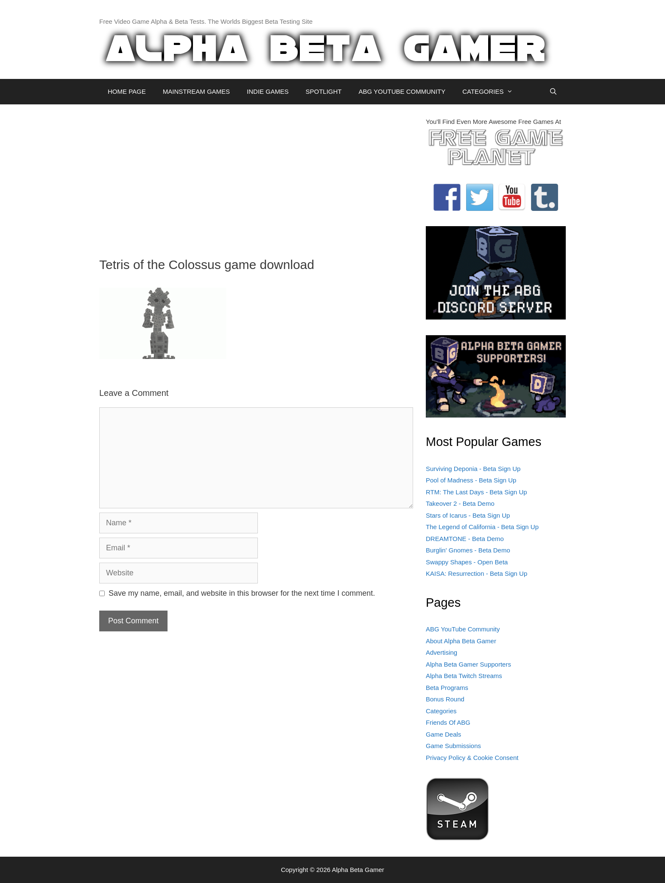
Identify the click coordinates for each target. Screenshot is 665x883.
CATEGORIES (491, 91)
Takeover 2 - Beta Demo (460, 503)
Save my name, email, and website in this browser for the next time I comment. (242, 593)
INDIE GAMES (267, 91)
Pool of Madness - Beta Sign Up (471, 480)
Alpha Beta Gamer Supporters (468, 664)
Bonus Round (445, 699)
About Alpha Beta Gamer (461, 641)
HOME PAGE (127, 91)
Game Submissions (453, 745)
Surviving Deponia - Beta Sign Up (473, 468)
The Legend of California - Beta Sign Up (482, 526)
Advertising (441, 652)
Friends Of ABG (448, 722)
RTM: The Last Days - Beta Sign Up (476, 492)
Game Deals (443, 734)
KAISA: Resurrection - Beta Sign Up (476, 573)
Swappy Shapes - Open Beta (467, 562)
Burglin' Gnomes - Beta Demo (468, 550)
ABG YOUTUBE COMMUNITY (401, 91)
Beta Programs (447, 687)
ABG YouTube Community (463, 629)
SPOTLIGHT (323, 91)
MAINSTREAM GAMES (196, 91)
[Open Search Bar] (553, 91)
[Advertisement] (256, 176)
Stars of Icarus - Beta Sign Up (468, 515)
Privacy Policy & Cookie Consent (472, 757)
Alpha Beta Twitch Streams (464, 675)
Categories (441, 711)
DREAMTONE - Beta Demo (465, 538)
